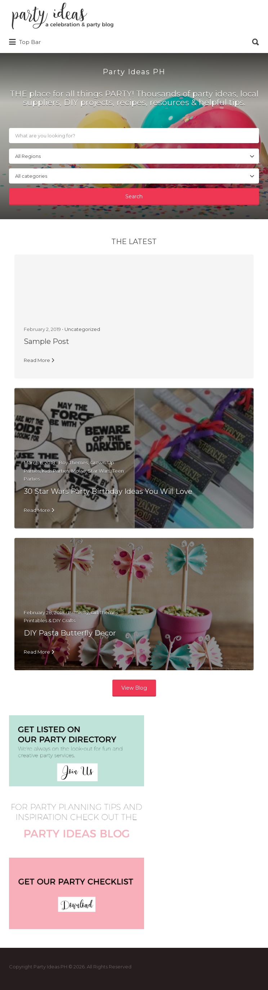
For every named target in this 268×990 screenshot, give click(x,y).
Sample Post (46, 341)
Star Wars (99, 471)
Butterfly (78, 612)
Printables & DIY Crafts (49, 620)
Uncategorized (82, 329)
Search (134, 196)
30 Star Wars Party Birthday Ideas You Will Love (108, 491)
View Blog (134, 688)
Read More (37, 360)
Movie (78, 471)
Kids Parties (55, 471)
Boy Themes (73, 462)
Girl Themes (104, 612)
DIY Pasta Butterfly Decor (70, 633)
